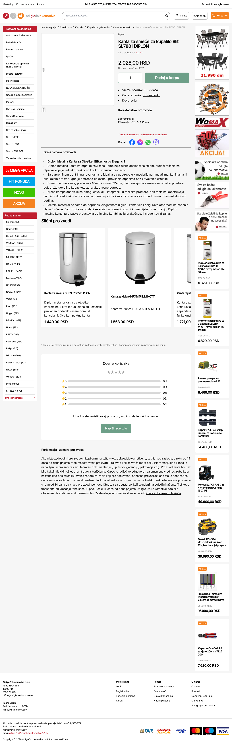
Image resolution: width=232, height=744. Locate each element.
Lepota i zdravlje (14, 73)
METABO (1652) (14, 257)
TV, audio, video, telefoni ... (20, 158)
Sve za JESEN (13, 137)
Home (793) (12, 327)
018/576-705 (124, 4)
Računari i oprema (15, 109)
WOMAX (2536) (14, 242)
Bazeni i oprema (14, 49)
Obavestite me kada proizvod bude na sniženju (143, 134)
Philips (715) (12, 348)
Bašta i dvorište (14, 42)
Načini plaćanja (162, 700)
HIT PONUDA (19, 181)
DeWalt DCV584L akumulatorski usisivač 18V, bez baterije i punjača (212, 542)
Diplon (121, 34)
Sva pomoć (160, 691)
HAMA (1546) (13, 264)
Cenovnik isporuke (202, 695)
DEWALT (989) (13, 292)
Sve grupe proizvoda (203, 705)
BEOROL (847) (13, 320)
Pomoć (40, 4)
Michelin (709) (13, 355)
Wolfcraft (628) (13, 376)
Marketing (8, 4)
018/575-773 (95, 4)
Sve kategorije (48, 27)
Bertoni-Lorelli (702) (16, 362)
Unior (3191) (12, 228)
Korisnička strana (25, 4)
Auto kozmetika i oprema (18, 35)
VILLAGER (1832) (14, 249)
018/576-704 (110, 4)
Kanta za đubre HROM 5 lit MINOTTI (133, 296)
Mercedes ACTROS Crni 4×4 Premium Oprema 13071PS (211, 487)
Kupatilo (79, 27)
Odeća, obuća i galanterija (19, 94)
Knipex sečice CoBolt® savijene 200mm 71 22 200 (210, 651)
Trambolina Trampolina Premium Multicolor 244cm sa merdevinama (211, 597)
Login (119, 686)
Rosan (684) (12, 369)
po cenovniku (151, 95)
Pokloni (9, 101)
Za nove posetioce (164, 686)
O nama (195, 686)
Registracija (122, 691)
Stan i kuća (11, 122)
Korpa (119, 700)
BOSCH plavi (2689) (16, 235)
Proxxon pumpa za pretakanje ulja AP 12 (209, 380)
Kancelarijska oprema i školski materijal (17, 65)
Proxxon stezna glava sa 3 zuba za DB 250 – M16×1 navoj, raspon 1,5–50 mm (211, 267)
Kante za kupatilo (122, 27)
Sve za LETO (12, 144)
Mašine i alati (12, 80)
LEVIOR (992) (13, 285)
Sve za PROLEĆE (14, 151)
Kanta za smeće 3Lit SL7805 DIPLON (67, 293)
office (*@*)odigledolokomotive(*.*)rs (28, 733)
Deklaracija (129, 100)
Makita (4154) (13, 221)
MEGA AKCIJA (18, 170)
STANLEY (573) (14, 390)
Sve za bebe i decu (16, 129)
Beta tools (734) (14, 341)
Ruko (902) (12, 306)
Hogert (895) (12, 313)
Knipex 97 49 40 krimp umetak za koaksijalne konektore (210, 433)
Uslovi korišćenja (163, 695)
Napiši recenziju (116, 428)
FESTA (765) (12, 334)
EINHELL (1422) (14, 271)
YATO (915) (12, 299)
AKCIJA (19, 203)
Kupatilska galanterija (98, 27)
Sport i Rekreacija (14, 116)
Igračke (9, 56)
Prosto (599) (12, 383)
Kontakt (195, 691)
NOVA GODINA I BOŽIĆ (18, 87)
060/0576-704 (139, 4)
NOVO (19, 192)
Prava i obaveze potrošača (163, 493)
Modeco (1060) (14, 278)
